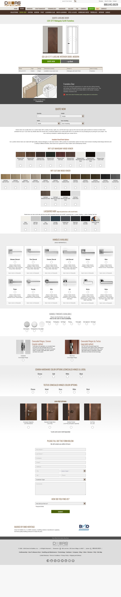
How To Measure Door (34, 552)
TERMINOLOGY (52, 9)
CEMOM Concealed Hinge (23, 356)
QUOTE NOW (51, 61)
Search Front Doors (68, 1)
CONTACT (104, 9)
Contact (115, 1)
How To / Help (108, 1)
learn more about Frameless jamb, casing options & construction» (82, 94)
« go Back (70, 61)
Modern (36, 12)
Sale (97, 9)
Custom (30, 12)
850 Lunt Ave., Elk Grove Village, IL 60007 (73, 548)
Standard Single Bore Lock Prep (49, 422)
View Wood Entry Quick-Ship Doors (60, 538)
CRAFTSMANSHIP (40, 9)
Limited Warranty (44, 555)
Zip (47, 473)
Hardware (69, 552)
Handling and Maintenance (49, 552)
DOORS (22, 9)
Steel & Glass (72, 12)
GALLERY (70, 9)
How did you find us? (60, 501)
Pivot (42, 12)
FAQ (77, 9)
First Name (60, 447)
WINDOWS (30, 9)
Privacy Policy (65, 555)
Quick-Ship (23, 12)
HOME (15, 9)
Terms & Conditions (55, 555)
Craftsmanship (23, 552)
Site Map (99, 552)
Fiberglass (93, 12)
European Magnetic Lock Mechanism (28, 422)
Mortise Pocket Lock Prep (71, 422)
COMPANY (84, 9)
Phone (73, 473)
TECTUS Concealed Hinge (72, 356)
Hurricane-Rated (83, 12)
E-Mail (60, 460)
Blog (80, 552)
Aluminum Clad (50, 12)
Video (84, 552)
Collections (14, 12)
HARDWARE (62, 9)
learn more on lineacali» (14, 273)
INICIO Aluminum (61, 12)
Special (91, 9)
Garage (108, 12)
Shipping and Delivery (75, 555)
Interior (101, 12)
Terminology (61, 552)
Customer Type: (60, 477)
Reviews (101, 1)
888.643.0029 (111, 4)
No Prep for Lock (92, 422)
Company (60, 456)
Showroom (56, 548)
